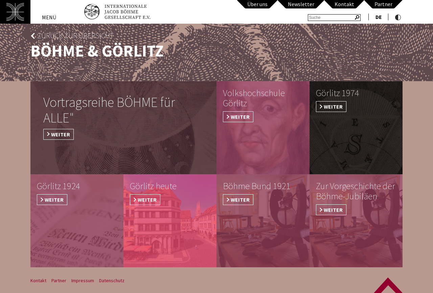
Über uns (257, 4)
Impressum (82, 280)
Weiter (240, 116)
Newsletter (301, 4)
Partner (383, 4)
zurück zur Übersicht (75, 35)
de (378, 17)
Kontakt (344, 4)
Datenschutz (111, 280)
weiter (60, 134)
